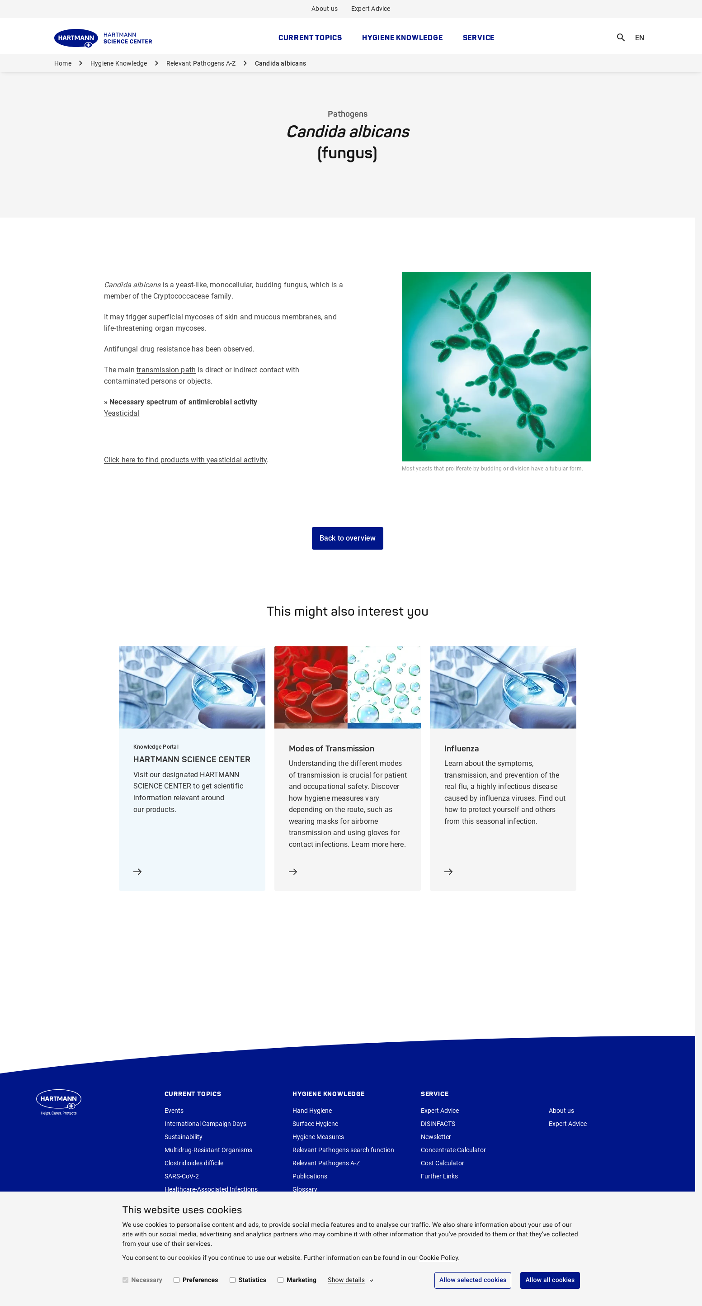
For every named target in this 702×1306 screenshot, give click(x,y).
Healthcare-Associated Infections (211, 1189)
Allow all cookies (550, 1280)
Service (479, 37)
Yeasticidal (122, 413)
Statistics (253, 1280)
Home (62, 63)
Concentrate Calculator (453, 1150)
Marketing (301, 1280)
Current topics (310, 37)
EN (642, 32)
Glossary (304, 1189)
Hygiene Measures (318, 1136)
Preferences (200, 1280)
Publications (309, 1176)
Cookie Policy (438, 1258)
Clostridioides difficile (194, 1163)
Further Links (439, 1176)
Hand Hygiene (312, 1110)
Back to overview (348, 538)
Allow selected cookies (473, 1280)
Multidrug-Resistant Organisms (208, 1150)
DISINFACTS (438, 1123)
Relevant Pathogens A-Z (201, 63)
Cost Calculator (442, 1163)
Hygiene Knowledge (402, 37)
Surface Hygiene (315, 1123)
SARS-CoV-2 (182, 1176)
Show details (346, 1280)
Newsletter (436, 1136)
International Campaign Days (205, 1123)
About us (324, 8)
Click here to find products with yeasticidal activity (185, 460)
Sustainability (184, 1136)
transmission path (166, 370)
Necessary (147, 1280)
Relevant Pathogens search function (343, 1150)
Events (174, 1110)
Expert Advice (371, 8)
